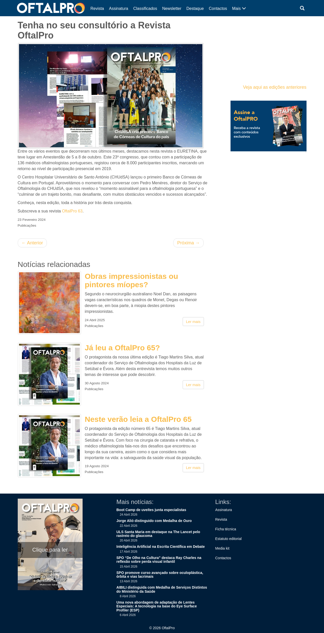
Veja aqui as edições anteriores (274, 87)
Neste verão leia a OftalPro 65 (138, 419)
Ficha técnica (225, 529)
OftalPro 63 (72, 211)
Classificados (145, 8)
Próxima (188, 242)
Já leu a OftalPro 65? (122, 347)
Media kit (222, 548)
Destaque (195, 8)
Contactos (218, 8)
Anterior (32, 242)
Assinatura (118, 8)
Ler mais (193, 321)
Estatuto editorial (228, 539)
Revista (97, 8)
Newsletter (171, 8)
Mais (239, 8)
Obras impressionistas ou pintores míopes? (131, 280)
